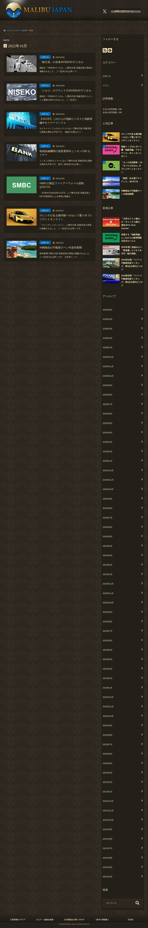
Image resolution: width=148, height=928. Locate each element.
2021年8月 (107, 839)
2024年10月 (108, 489)
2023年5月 (107, 650)
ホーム (9, 30)
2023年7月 (107, 631)
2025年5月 (107, 423)
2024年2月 (107, 565)
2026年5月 (107, 310)
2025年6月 (107, 413)
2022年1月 (107, 792)
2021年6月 (107, 858)
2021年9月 (107, 829)
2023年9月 (107, 612)
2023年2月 (107, 678)
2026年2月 (107, 338)
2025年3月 (107, 442)
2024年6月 (107, 527)
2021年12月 (108, 801)
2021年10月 (108, 820)
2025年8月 (107, 395)
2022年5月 (107, 763)
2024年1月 (107, 574)
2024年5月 (107, 536)
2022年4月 (107, 773)
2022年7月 (107, 744)
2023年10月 (108, 602)
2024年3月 (107, 555)
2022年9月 (107, 725)
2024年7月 (107, 518)
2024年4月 (107, 546)
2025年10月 (108, 376)
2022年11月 (108, 706)
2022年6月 (107, 754)
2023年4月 (107, 659)
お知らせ (107, 76)
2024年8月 (107, 508)
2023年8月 (107, 621)
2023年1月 (107, 688)
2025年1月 (107, 461)
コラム (106, 85)
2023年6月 (107, 640)
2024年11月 (108, 480)
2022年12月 (108, 697)
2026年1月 (107, 347)
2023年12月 (108, 584)
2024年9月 (107, 499)
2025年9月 (107, 385)
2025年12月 (108, 357)
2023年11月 (108, 593)
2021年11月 (108, 810)
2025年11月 (108, 366)
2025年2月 (107, 451)
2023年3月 (107, 669)
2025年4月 (107, 432)
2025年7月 (107, 404)
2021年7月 (107, 848)
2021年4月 (107, 876)
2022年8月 (107, 735)
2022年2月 (107, 782)
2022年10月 (108, 716)
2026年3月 (107, 329)
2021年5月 (107, 867)
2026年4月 (107, 319)
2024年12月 (108, 470)
